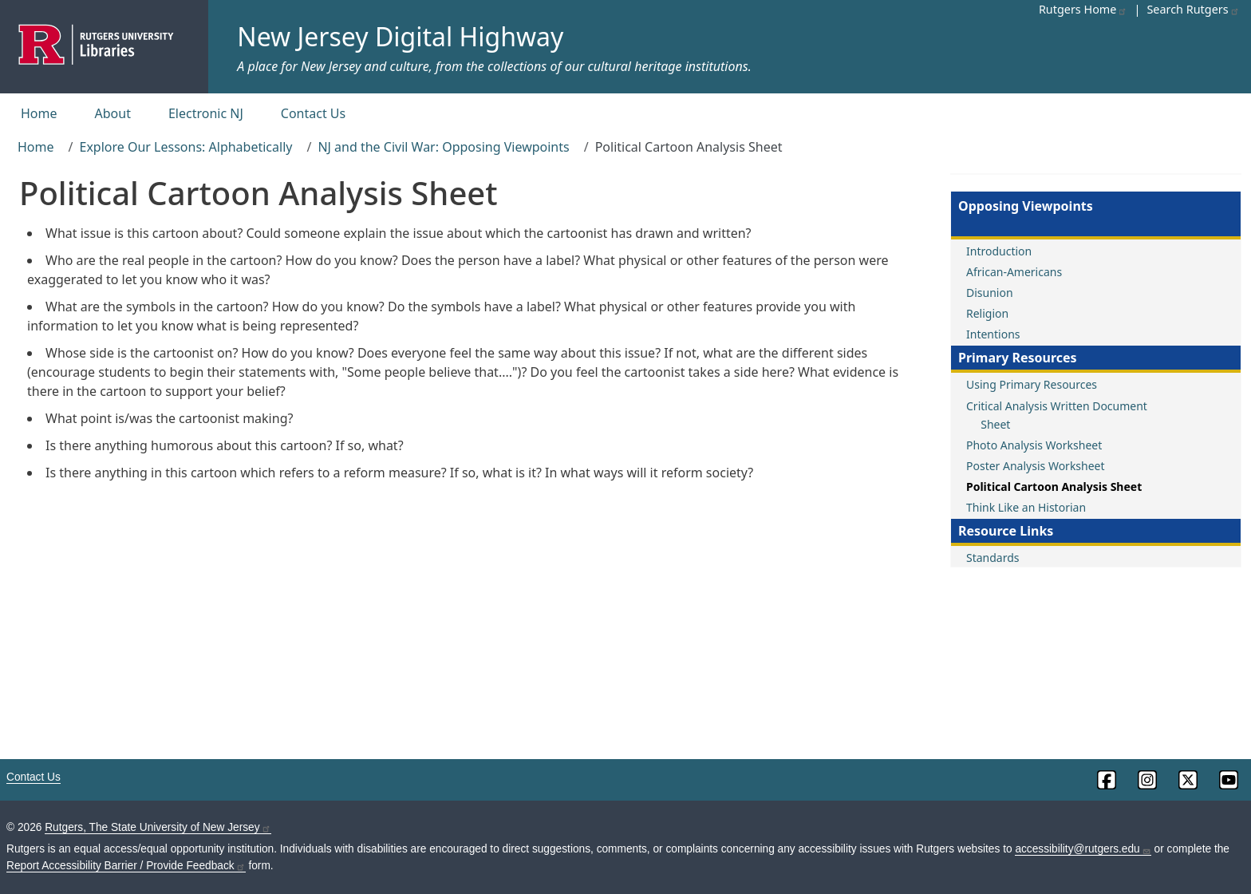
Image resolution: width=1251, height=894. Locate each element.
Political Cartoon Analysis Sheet (1054, 486)
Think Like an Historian (1026, 507)
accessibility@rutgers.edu (1082, 849)
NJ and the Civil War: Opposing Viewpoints (443, 147)
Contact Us (313, 113)
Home (39, 113)
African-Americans (1014, 271)
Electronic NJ (205, 113)
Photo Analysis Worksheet (1034, 445)
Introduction (999, 251)
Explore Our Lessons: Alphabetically (185, 147)
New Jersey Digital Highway (400, 36)
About (113, 113)
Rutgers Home (1083, 9)
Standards (993, 557)
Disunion (989, 292)
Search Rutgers (1192, 9)
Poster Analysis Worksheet (1035, 465)
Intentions (993, 334)
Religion (987, 313)
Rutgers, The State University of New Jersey (157, 827)
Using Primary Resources (1031, 384)
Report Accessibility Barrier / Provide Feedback (126, 866)
